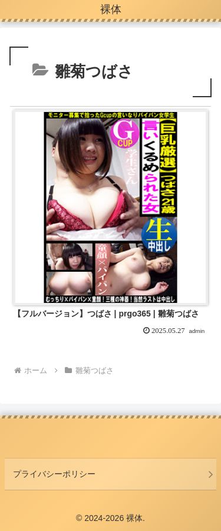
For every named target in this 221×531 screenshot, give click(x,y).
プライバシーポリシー (54, 474)
